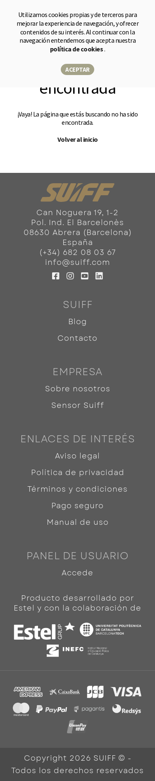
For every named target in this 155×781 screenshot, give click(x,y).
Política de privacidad (77, 472)
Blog (77, 321)
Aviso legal (77, 456)
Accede (77, 573)
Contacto (77, 338)
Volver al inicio (77, 139)
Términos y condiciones (77, 489)
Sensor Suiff (77, 405)
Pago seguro (77, 505)
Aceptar (77, 69)
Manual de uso (78, 522)
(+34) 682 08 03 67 (77, 252)
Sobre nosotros (77, 388)
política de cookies (77, 49)
